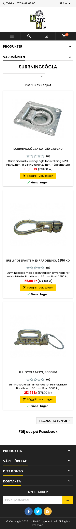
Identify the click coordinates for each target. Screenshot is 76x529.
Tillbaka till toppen (55, 421)
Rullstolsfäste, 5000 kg (38, 372)
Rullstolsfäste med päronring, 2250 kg (38, 261)
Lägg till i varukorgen (38, 176)
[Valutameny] (65, 3)
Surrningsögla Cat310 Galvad (38, 149)
